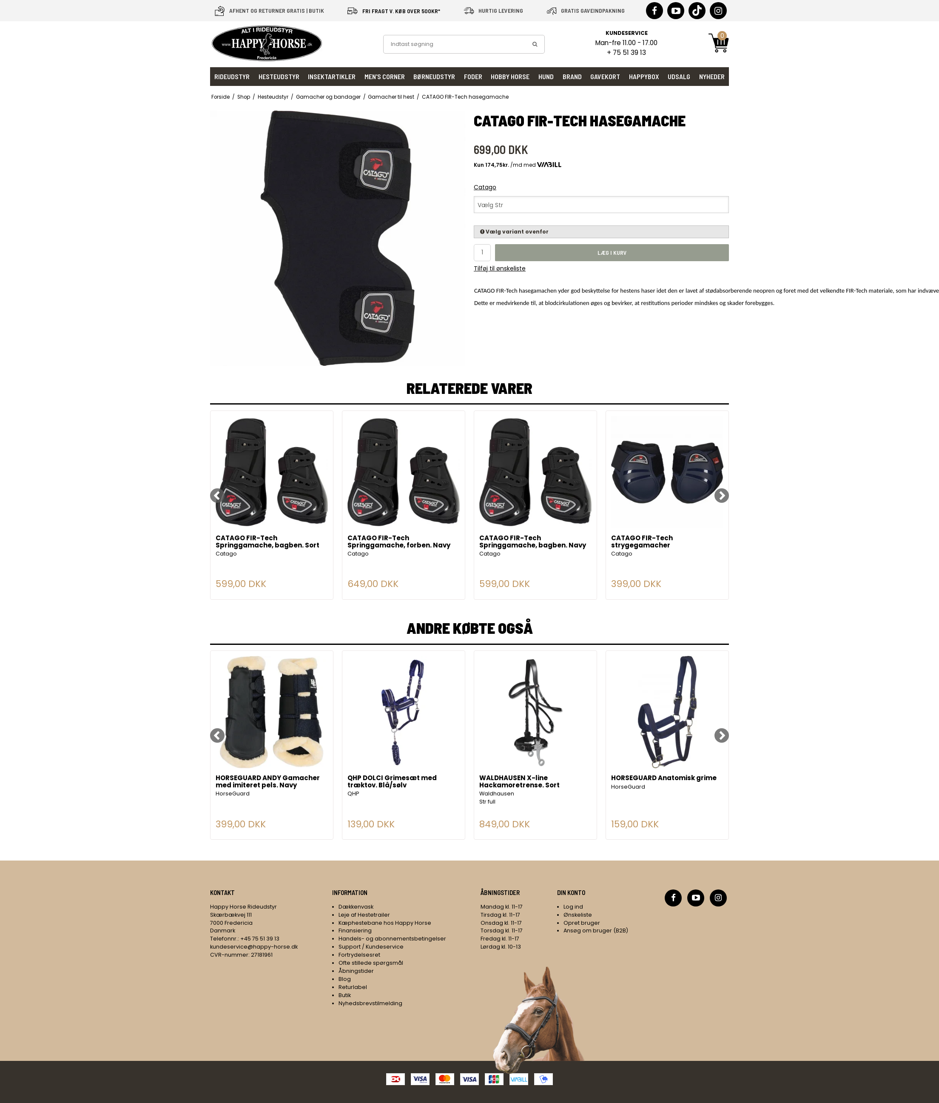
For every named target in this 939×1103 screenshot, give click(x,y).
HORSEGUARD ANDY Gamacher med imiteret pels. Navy (268, 782)
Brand (572, 76)
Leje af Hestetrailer (364, 914)
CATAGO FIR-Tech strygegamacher (642, 542)
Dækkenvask (356, 906)
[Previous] (217, 495)
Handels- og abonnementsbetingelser (392, 938)
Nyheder (712, 76)
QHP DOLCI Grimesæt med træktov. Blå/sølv (392, 782)
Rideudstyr (232, 76)
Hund (546, 76)
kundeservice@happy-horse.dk (254, 946)
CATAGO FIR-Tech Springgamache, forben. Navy (398, 542)
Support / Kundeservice (371, 946)
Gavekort (605, 76)
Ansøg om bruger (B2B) (595, 930)
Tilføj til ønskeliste (500, 268)
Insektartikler (332, 76)
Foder (473, 76)
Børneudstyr (434, 76)
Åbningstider (356, 971)
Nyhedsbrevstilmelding (370, 1003)
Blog (345, 979)
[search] (535, 44)
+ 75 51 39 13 (626, 52)
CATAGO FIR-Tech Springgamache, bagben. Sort (267, 542)
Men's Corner (384, 76)
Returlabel (353, 987)
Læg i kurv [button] (612, 252)
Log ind (573, 906)
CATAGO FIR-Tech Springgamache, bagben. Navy (532, 542)
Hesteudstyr (279, 76)
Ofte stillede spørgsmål (371, 962)
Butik (345, 995)
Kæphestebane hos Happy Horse (385, 922)
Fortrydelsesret (359, 954)
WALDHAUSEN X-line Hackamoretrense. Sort (519, 782)
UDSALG (679, 76)
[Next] (721, 495)
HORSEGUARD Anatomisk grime (664, 778)
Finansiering (355, 930)
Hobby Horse (510, 76)
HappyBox (644, 76)
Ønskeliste (577, 914)
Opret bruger (581, 922)
